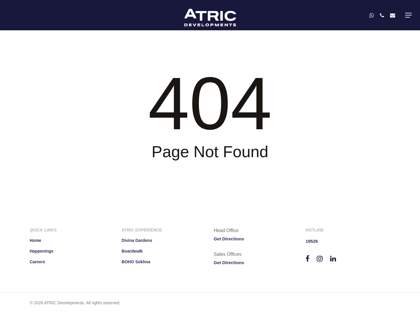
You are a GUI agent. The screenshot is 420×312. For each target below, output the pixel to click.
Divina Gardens (137, 240)
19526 (311, 241)
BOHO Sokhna (136, 261)
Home (35, 240)
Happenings (41, 251)
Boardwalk (132, 251)
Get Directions (229, 238)
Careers (37, 261)
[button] (408, 15)
